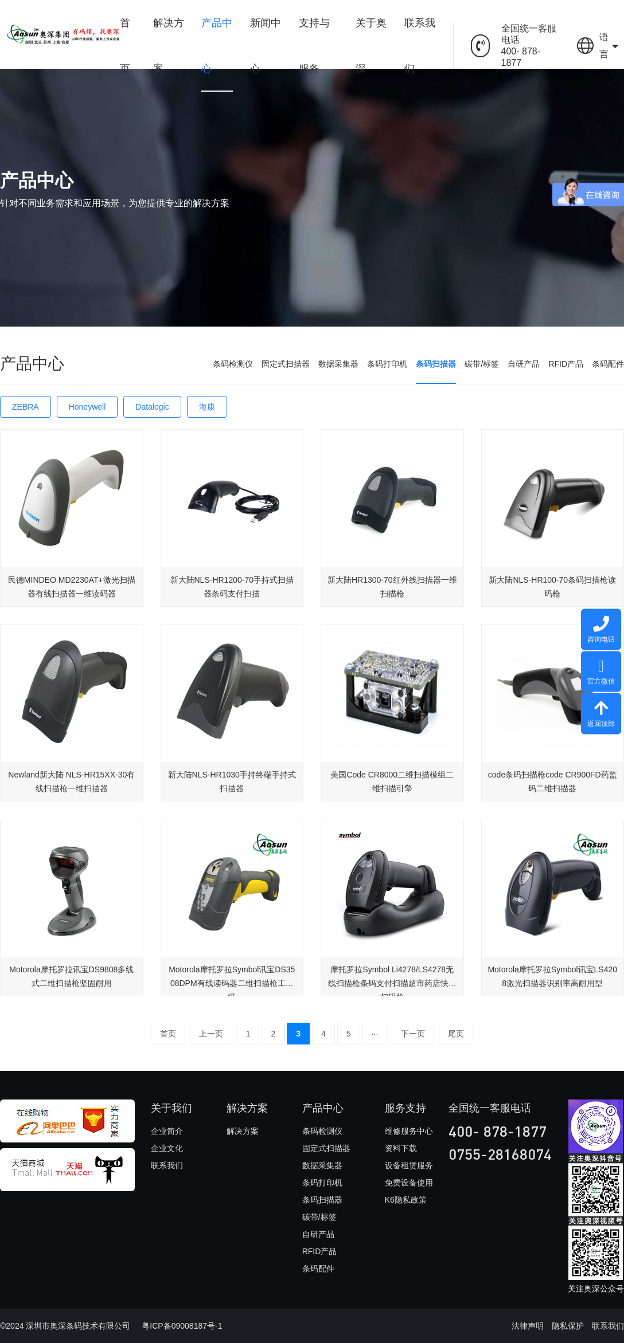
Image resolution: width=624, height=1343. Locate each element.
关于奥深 (371, 45)
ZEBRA (25, 406)
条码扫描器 (436, 363)
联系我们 (419, 45)
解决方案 (168, 45)
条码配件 (608, 363)
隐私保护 (568, 1325)
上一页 (211, 1033)
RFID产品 (565, 363)
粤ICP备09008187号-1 (182, 1325)
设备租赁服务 (409, 1165)
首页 (125, 45)
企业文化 (167, 1148)
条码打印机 (387, 363)
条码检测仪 (233, 363)
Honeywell (87, 406)
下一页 (413, 1033)
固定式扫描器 (286, 363)
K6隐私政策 (406, 1199)
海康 (207, 406)
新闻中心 (265, 45)
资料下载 (401, 1148)
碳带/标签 (482, 363)
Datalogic (152, 406)
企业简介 (167, 1131)
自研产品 (524, 363)
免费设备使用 (409, 1182)
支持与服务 (314, 45)
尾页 (456, 1033)
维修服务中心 (409, 1131)
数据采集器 (338, 363)
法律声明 (528, 1325)
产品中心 (216, 45)
